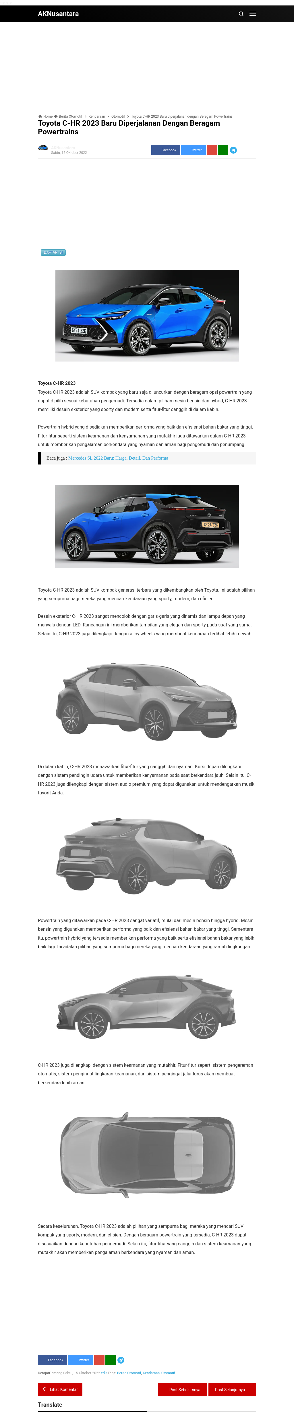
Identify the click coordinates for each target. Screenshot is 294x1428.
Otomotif (168, 1373)
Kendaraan (151, 1373)
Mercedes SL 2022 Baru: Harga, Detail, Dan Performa (118, 458)
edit (104, 1373)
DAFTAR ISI (53, 253)
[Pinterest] (212, 150)
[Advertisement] (147, 68)
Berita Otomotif (129, 1373)
